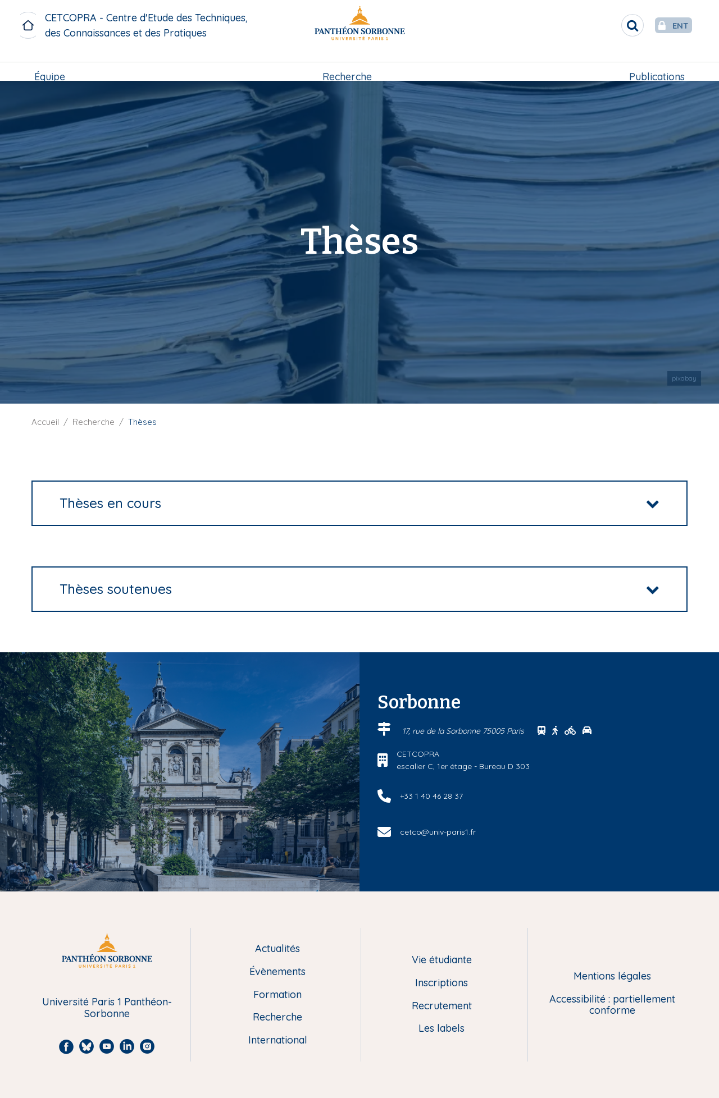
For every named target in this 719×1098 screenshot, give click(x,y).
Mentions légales (612, 976)
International (277, 1040)
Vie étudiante (442, 960)
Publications (654, 65)
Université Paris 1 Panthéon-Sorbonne (107, 1007)
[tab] (359, 503)
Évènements (277, 972)
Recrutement (442, 1006)
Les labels (441, 1029)
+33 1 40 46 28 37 (431, 796)
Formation (277, 995)
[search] (610, 25)
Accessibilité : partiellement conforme (612, 1005)
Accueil (45, 422)
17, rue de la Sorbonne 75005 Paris (464, 731)
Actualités (277, 949)
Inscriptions (441, 983)
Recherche (347, 65)
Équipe (52, 65)
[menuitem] (51, 66)
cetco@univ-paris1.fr (438, 832)
